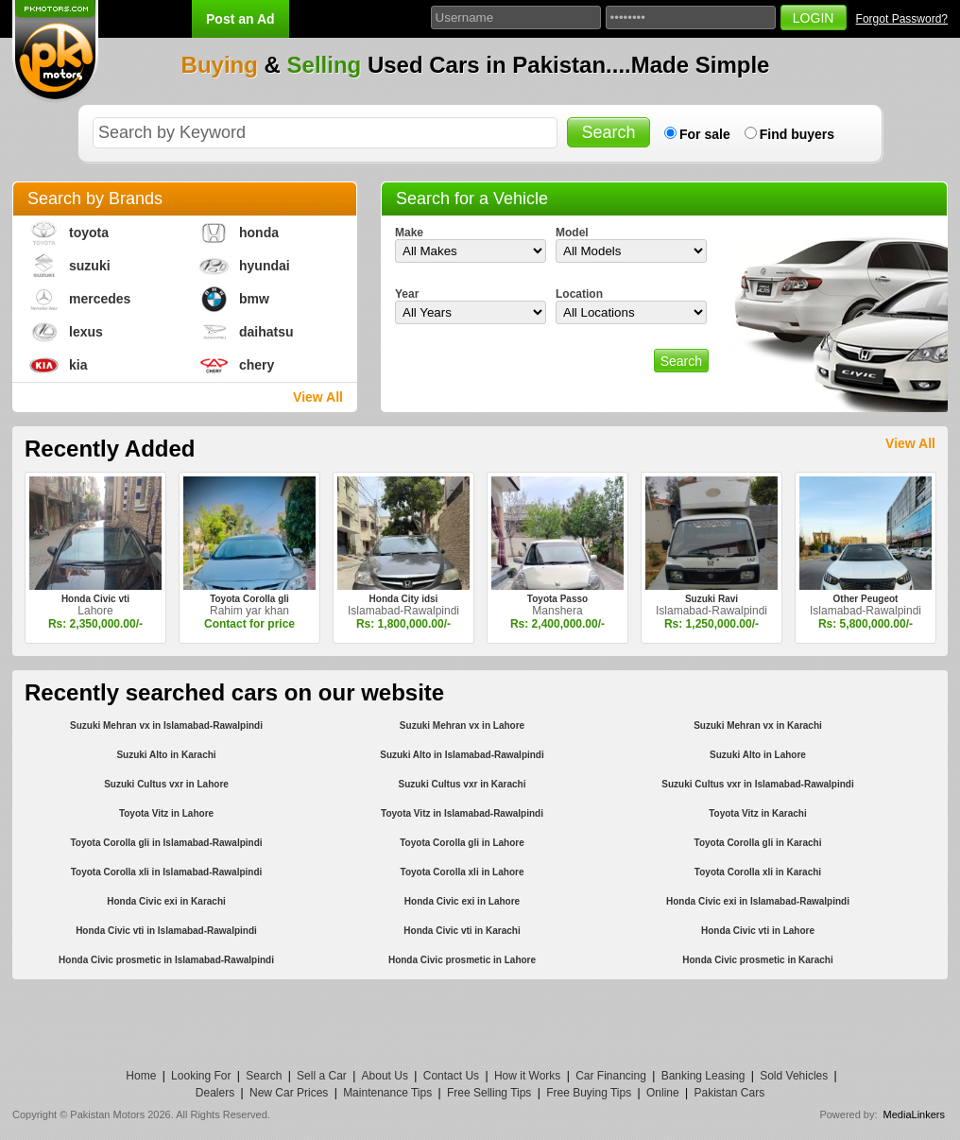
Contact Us (451, 1075)
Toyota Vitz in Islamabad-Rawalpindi (462, 813)
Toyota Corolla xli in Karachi (757, 872)
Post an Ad (240, 18)
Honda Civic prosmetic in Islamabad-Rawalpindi (166, 960)
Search (264, 1075)
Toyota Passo (557, 599)
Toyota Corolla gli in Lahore (462, 843)
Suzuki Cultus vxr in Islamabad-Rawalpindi (757, 784)
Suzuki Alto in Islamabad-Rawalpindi (462, 755)
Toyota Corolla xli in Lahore (462, 872)
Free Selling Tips (489, 1092)
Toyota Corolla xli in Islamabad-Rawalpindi (167, 872)
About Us (385, 1075)
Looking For (201, 1075)
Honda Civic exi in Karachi (166, 901)
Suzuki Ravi (711, 599)
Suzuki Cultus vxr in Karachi (461, 784)
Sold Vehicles (794, 1075)
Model (572, 232)
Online (662, 1092)
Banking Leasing (703, 1075)
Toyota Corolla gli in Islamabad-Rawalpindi (166, 843)
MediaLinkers (914, 1114)
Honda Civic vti (95, 599)
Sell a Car (322, 1075)
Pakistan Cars (729, 1092)
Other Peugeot (866, 599)
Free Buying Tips (588, 1092)
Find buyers (797, 134)
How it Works (527, 1075)
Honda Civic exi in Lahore (462, 901)
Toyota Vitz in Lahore (166, 813)
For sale (704, 134)
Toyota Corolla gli (249, 599)
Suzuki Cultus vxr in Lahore (166, 784)
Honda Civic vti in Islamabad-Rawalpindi (166, 930)
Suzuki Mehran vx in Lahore (462, 725)
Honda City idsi (403, 599)
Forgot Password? (902, 19)
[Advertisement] (480, 1021)
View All (318, 397)
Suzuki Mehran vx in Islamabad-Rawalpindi (166, 725)
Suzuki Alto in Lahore (758, 755)
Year (407, 294)
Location (579, 294)
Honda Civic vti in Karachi (461, 930)
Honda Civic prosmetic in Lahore (462, 960)
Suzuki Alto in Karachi (165, 755)
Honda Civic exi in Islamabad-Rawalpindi (757, 901)
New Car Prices (288, 1092)
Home (141, 1075)
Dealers (215, 1092)
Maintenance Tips (387, 1092)
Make (409, 232)
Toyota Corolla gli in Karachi (758, 843)
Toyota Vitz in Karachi (758, 813)
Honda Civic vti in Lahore (757, 930)
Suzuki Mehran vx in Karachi (758, 725)
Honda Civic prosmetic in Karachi (757, 960)
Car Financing (610, 1075)
